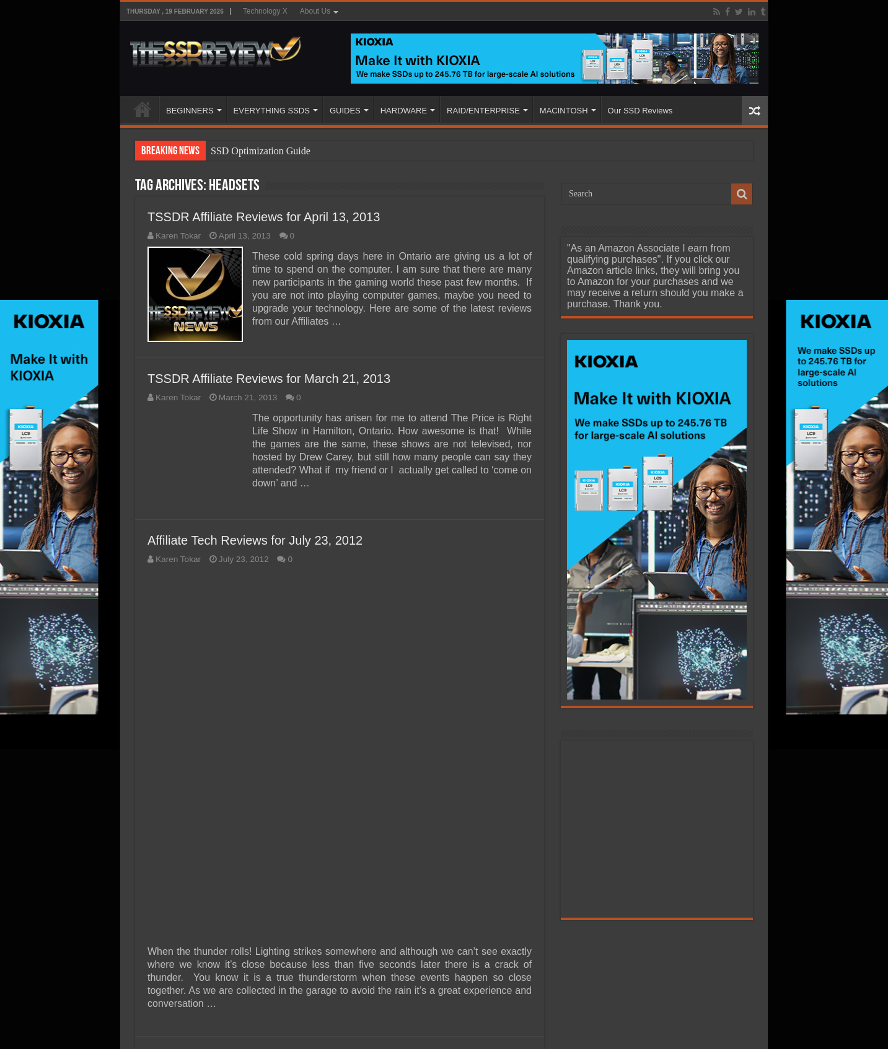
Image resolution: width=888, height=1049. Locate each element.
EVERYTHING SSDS (272, 110)
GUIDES (345, 110)
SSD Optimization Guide (260, 151)
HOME (142, 109)
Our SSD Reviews (640, 110)
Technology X (265, 11)
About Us (315, 11)
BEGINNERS (190, 110)
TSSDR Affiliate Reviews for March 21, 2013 (268, 378)
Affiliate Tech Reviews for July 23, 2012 (255, 540)
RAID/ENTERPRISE (483, 110)
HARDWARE (403, 110)
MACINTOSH (564, 110)
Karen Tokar (178, 235)
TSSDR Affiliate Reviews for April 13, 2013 (263, 217)
